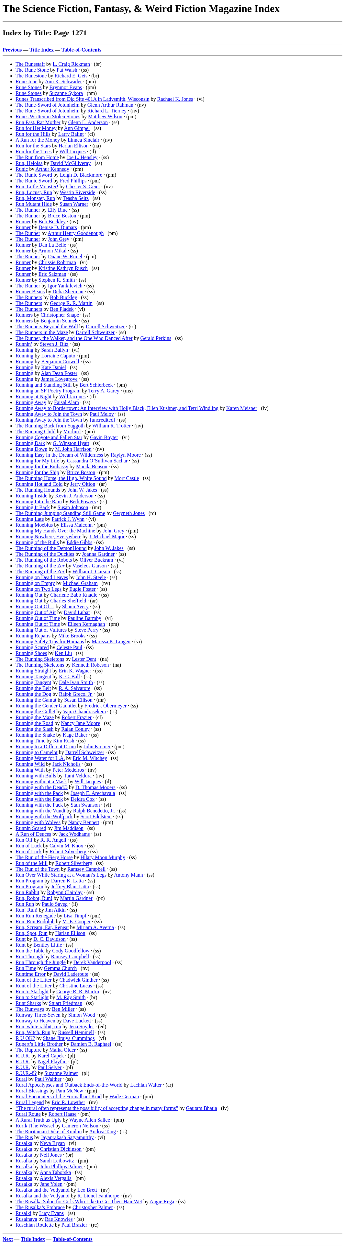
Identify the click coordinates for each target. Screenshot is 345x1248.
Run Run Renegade (36, 915)
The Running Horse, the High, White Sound (61, 478)
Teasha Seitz (76, 198)
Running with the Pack (39, 793)
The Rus (24, 1137)
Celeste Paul (70, 647)
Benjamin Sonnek (58, 320)
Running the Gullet (35, 711)
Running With (30, 770)
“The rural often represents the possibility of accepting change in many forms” (97, 1108)
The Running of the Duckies (45, 554)
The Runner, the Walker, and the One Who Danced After (74, 338)
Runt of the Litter (34, 980)
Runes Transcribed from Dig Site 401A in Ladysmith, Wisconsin (83, 99)
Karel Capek (51, 1055)
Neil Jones (51, 1155)
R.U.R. (23, 1055)
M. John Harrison (73, 449)
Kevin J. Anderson (74, 495)
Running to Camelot (37, 752)
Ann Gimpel (77, 128)
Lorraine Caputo (58, 355)
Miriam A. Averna (95, 927)
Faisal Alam (66, 402)
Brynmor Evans (65, 87)
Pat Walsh (67, 70)
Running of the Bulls (37, 542)
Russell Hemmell (76, 1032)
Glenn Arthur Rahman (110, 105)
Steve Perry (86, 630)
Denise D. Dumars (58, 227)
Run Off (24, 840)
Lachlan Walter (145, 1085)
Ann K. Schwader (63, 81)
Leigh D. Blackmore (81, 175)
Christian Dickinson (61, 1149)
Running (24, 350)
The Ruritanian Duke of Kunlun (49, 1131)
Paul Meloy (102, 414)
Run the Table (30, 950)
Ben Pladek (61, 309)
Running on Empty (35, 583)
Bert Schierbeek (96, 385)
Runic (22, 169)
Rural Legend (30, 1102)
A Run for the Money (38, 140)
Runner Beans (30, 291)
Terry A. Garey (103, 390)
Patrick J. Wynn (68, 519)
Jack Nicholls (66, 764)
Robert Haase (63, 1114)
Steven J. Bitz (54, 344)
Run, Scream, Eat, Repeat (42, 927)
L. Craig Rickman (71, 64)
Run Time (26, 968)
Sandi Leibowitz (57, 1160)
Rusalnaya (26, 1219)
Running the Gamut (36, 700)
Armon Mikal (52, 250)
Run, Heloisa (29, 163)
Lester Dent (84, 659)
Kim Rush (63, 740)
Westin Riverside (77, 192)
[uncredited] (102, 420)
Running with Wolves (38, 822)
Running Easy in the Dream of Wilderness (59, 455)
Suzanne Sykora (66, 93)
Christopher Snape (59, 315)
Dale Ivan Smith (76, 682)
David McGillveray (70, 163)
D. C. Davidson (49, 939)
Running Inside (31, 495)
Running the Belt (33, 688)
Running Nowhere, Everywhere (48, 536)
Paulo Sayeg (55, 904)
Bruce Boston (62, 215)
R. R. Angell (53, 840)
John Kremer (96, 746)
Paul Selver (49, 1067)
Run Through (29, 956)
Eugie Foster (82, 589)
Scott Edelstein (96, 816)
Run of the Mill (32, 863)
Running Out (29, 595)
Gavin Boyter (104, 437)
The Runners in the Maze (42, 332)
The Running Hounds (38, 490)
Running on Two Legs (38, 589)
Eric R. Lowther (68, 1102)
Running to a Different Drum (46, 746)
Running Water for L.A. (40, 758)
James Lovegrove (59, 379)
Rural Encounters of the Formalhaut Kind (59, 1096)
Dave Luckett (77, 1020)
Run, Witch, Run (33, 1032)
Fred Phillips (73, 180)
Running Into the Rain (39, 501)
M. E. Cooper (76, 921)
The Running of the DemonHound (51, 548)
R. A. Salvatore (74, 688)
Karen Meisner (241, 408)
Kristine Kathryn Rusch (63, 268)
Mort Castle (126, 478)
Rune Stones (28, 87)
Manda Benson (91, 466)
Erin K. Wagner (75, 670)
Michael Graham (80, 583)
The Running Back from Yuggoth (50, 425)
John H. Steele (91, 577)
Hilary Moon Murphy (102, 857)
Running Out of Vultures (41, 630)
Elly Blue (58, 210)
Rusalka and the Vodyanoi (43, 1190)
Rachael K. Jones (175, 99)
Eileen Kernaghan (86, 624)
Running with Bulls (36, 775)
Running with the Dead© (42, 787)
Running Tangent (33, 676)
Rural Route (28, 1114)
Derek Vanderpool (92, 962)
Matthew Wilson (105, 116)
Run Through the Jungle (41, 962)
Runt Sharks (28, 1003)
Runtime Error (31, 974)
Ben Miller (63, 1009)
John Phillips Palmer (61, 1166)
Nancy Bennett (83, 822)
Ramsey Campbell (86, 869)
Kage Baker (75, 735)
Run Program (29, 880)
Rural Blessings (32, 1090)
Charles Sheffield (68, 600)
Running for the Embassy (42, 466)
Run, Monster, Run (35, 198)
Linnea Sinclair (83, 140)
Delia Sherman (67, 291)
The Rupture (28, 1050)
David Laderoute (70, 974)
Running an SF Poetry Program (48, 390)
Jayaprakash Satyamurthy (67, 1137)
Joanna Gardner (98, 554)
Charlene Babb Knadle (73, 595)
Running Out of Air (36, 612)
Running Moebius (34, 525)
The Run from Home (37, 157)
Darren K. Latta (67, 880)
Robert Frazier (76, 717)
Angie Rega (162, 1201)
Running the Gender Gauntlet (46, 705)
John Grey (58, 239)
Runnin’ (24, 344)
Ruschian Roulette (35, 1225)
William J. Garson (91, 571)
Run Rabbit (27, 892)
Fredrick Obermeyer (105, 705)
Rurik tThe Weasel (35, 1125)
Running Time (30, 740)
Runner (23, 221)
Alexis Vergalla (56, 1178)
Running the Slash (34, 729)
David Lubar (77, 612)
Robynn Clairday (65, 892)
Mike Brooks (71, 635)
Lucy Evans (51, 1213)
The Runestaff (30, 64)
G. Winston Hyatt (71, 443)
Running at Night (33, 396)
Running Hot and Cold (39, 484)
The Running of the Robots (44, 560)
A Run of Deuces (33, 834)
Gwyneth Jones (129, 513)
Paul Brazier (74, 1225)
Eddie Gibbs (80, 542)
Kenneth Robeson (90, 665)
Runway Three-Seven (38, 1015)
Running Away (31, 402)
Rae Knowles (59, 1219)
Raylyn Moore (126, 455)
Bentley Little (47, 945)
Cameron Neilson (80, 1125)
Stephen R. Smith (57, 280)
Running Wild (30, 764)
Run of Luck (29, 845)
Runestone (27, 81)
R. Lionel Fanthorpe (98, 1195)
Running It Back (33, 507)
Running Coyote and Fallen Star (49, 437)
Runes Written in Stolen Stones (48, 116)
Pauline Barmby (84, 618)
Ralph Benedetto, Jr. (94, 810)
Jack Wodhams (74, 834)
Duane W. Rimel (65, 256)
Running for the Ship (37, 472)
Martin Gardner (76, 898)
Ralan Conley (75, 729)
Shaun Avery (75, 606)
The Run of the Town (38, 869)
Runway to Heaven (35, 1020)
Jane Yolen (51, 1184)
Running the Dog (33, 694)
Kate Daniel (53, 367)
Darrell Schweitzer (105, 326)
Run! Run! (27, 910)
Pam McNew (69, 1090)
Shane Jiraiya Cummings (69, 1038)
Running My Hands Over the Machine (55, 530)
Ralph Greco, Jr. (76, 694)
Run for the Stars (33, 145)
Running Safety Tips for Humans (50, 641)
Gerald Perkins (156, 338)
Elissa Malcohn (77, 525)
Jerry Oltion (82, 484)
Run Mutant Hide (34, 204)
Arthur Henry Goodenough (76, 233)
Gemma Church (60, 968)
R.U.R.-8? (26, 1073)
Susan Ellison (78, 700)
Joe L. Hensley (82, 157)
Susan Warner (74, 204)
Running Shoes (31, 653)
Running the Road (34, 723)
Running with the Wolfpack (44, 816)
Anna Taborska (55, 1172)
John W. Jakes (82, 490)
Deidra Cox (83, 799)
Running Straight (33, 670)
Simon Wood (81, 1015)
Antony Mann (128, 875)
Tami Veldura (78, 775)
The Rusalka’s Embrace (40, 1207)
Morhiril (72, 431)
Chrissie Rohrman (57, 262)
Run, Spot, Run (32, 933)
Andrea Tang (102, 1131)
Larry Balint (71, 134)
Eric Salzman (52, 274)
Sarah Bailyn (54, 350)
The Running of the (40, 565)
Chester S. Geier (83, 186)
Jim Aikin (55, 910)
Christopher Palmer (92, 1207)
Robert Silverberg (68, 851)
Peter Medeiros (68, 770)
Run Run (25, 904)
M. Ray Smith (70, 997)
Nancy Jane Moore (80, 723)
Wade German (124, 1096)
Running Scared (32, 647)
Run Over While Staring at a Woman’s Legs (61, 875)
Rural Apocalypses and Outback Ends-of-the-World (69, 1085)
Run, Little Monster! (37, 186)
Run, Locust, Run (34, 192)
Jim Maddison (68, 828)
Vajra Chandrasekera (84, 711)
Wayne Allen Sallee (89, 1120)
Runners (24, 315)
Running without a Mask (41, 781)
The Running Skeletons (40, 659)
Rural (21, 1079)
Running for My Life (37, 460)
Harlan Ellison (74, 145)
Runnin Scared (31, 828)
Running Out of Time (38, 618)
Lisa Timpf (74, 915)
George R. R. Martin (71, 303)
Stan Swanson (85, 805)
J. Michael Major (107, 536)
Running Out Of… (35, 606)
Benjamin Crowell (60, 361)
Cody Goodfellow (70, 950)
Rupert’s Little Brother (39, 1044)
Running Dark (30, 443)
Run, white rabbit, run (38, 1026)
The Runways (30, 1009)
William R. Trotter (111, 425)
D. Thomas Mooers (95, 787)
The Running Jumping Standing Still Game (60, 513)
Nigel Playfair (52, 1061)
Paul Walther (48, 1079)
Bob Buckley (52, 221)
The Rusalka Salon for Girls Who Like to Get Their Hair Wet (79, 1201)
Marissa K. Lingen (111, 641)
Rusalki (23, 1213)
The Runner (28, 210)
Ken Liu (63, 653)
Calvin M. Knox (66, 845)
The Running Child (36, 431)
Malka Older (62, 1050)
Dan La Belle (52, 245)
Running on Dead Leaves (42, 577)
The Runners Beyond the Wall (47, 326)
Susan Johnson (73, 507)
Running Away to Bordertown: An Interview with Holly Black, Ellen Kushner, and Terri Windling (117, 408)
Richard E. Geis (70, 75)
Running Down (31, 449)
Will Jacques (72, 151)
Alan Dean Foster (59, 373)
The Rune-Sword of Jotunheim (48, 105)
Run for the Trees (34, 151)
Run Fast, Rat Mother (38, 122)
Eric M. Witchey (90, 758)
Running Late (30, 519)
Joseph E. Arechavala (93, 793)
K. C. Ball (69, 676)
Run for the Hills (33, 134)
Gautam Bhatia (201, 1108)
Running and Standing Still (44, 385)
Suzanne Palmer (61, 1073)
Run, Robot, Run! (34, 898)
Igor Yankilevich (65, 285)
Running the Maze (35, 717)
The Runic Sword (34, 175)
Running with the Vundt (40, 810)
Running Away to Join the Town (49, 414)
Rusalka (24, 1143)
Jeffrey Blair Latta (70, 886)
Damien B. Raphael (91, 1044)
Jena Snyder (81, 1026)
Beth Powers (83, 501)
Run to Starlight (32, 991)
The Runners (29, 297)
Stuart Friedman (66, 1003)
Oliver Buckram (96, 560)
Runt (21, 939)
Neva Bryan (52, 1143)
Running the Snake (35, 735)
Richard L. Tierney (107, 110)
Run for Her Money (36, 128)
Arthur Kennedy (52, 169)
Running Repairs (33, 635)
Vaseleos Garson (89, 565)
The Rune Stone (32, 70)
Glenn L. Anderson (88, 122)
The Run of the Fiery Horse (44, 857)
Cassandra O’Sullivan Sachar (97, 460)
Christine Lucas (76, 985)
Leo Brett (87, 1190)
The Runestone (31, 75)
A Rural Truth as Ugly (38, 1120)
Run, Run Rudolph (35, 921)
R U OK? (25, 1038)
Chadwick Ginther (79, 980)
